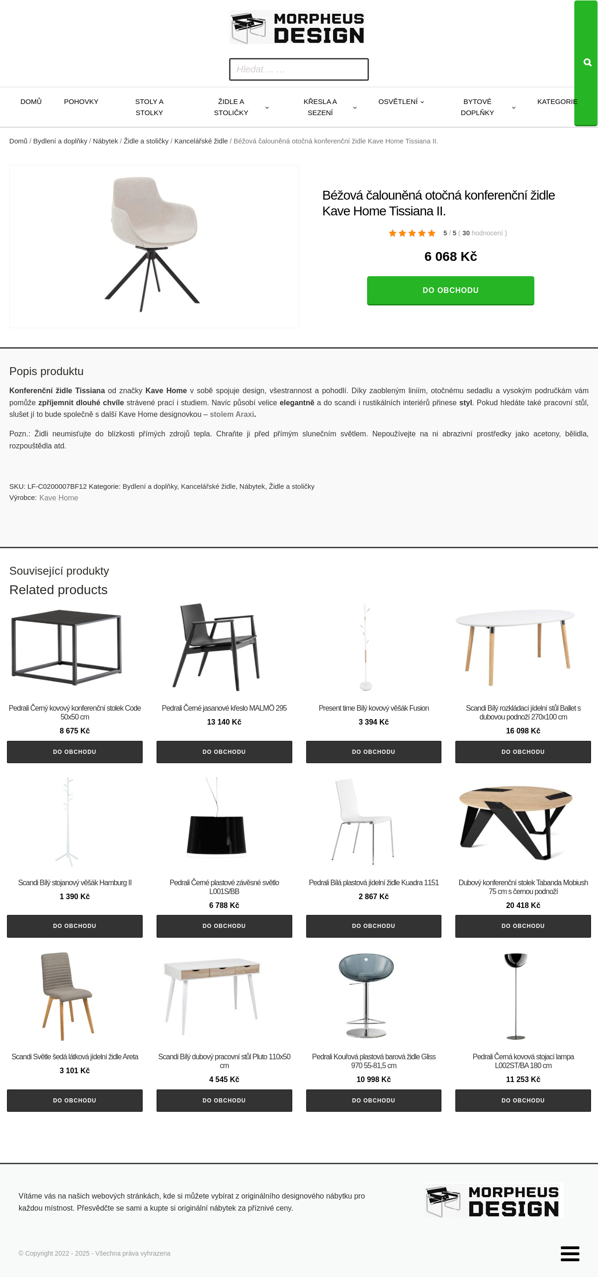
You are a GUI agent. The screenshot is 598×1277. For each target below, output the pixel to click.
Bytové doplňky (477, 107)
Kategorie (558, 101)
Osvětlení (398, 101)
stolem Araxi (232, 414)
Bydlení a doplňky (60, 141)
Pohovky (81, 101)
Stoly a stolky (149, 107)
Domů (31, 101)
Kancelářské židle (201, 141)
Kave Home (59, 498)
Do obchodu (451, 290)
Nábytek (105, 141)
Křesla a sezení (320, 107)
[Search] (586, 63)
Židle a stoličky (231, 107)
